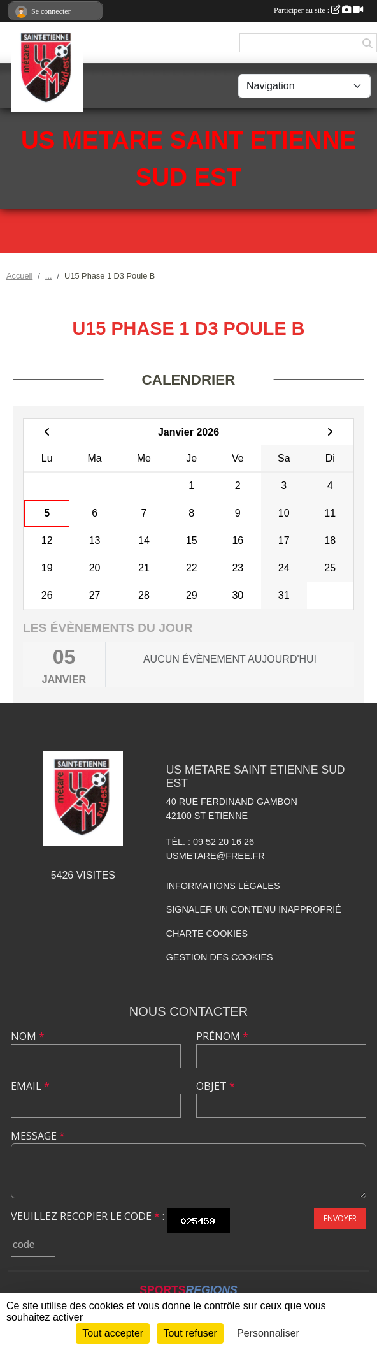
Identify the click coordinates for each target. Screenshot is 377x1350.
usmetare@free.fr (215, 856)
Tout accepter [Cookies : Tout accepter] (112, 1333)
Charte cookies (207, 933)
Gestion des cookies (219, 957)
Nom (28, 1036)
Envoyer (340, 1218)
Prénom (222, 1036)
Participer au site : (318, 10)
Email (30, 1086)
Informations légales (223, 886)
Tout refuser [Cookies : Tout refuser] (190, 1333)
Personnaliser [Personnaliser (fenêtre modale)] (268, 1333)
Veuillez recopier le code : (87, 1216)
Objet (215, 1086)
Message (38, 1136)
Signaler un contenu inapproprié (253, 909)
